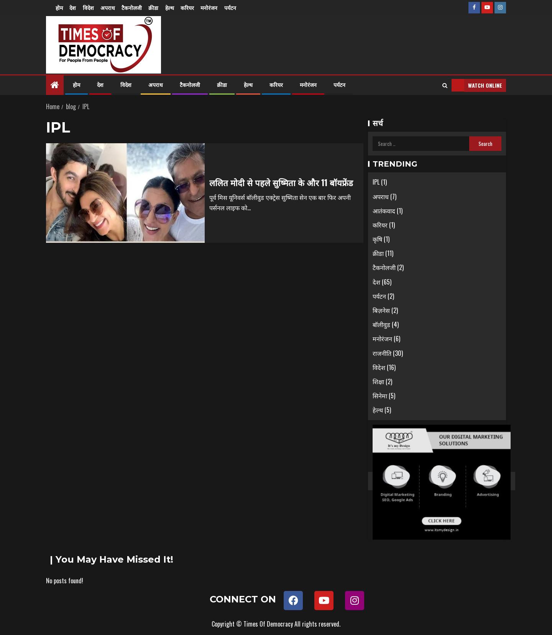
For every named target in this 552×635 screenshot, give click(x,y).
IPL (376, 182)
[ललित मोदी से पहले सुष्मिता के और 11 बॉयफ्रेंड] (125, 193)
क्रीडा (157, 7)
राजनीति (382, 353)
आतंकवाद (384, 210)
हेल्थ (173, 7)
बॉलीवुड (381, 324)
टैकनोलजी (134, 7)
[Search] (445, 85)
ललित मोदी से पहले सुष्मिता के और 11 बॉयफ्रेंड (281, 182)
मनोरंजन (214, 7)
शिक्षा (378, 381)
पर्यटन (236, 7)
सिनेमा (380, 395)
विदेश (89, 7)
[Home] (55, 85)
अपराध (109, 7)
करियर (192, 7)
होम (59, 7)
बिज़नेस (381, 310)
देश (73, 7)
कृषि (377, 239)
